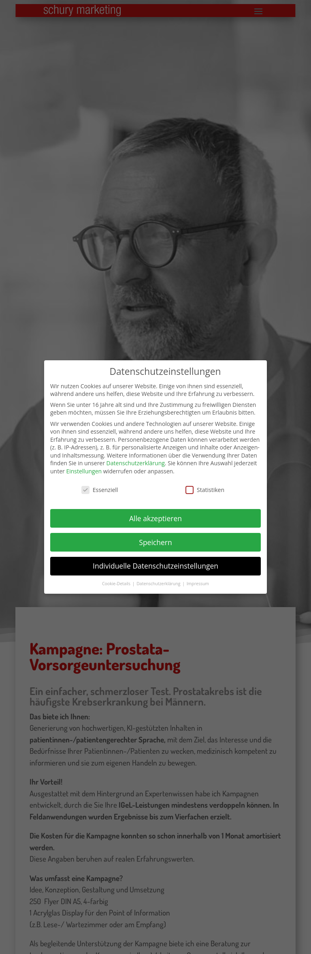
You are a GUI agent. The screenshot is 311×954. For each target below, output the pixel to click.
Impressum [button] (198, 580)
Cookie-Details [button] (117, 580)
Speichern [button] (155, 538)
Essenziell (99, 486)
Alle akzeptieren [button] (155, 514)
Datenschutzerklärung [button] (158, 580)
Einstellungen (84, 467)
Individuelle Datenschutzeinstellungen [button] (155, 562)
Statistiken (204, 486)
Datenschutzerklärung (136, 459)
